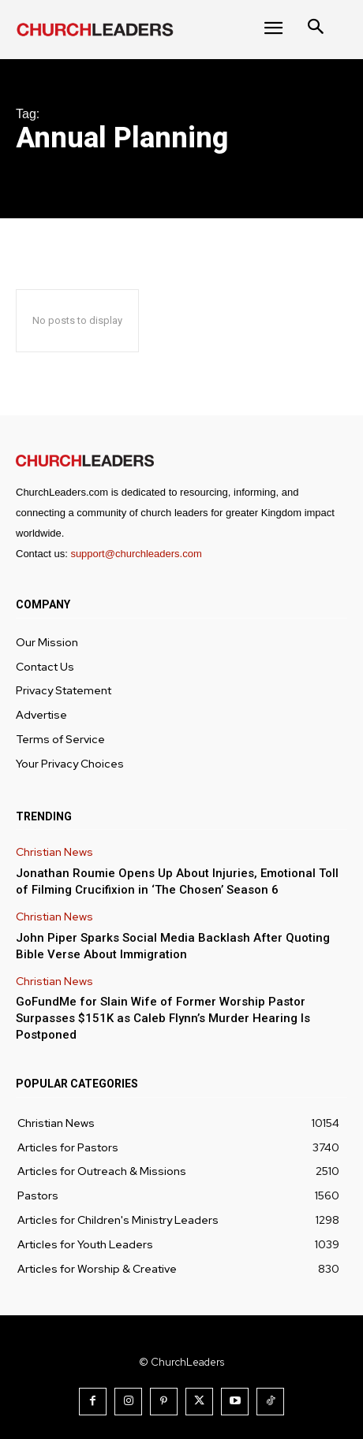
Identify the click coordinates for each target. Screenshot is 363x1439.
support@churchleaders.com (135, 554)
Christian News (54, 852)
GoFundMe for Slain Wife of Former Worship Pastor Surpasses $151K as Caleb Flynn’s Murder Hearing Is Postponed (163, 1018)
